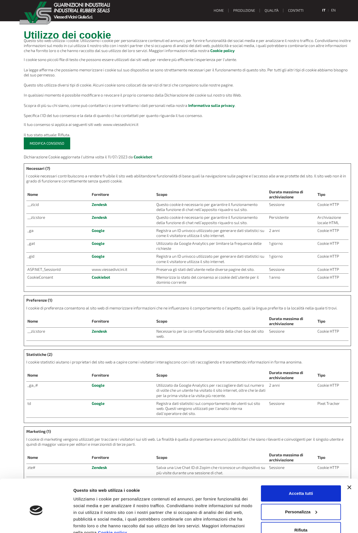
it (324, 10)
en (333, 10)
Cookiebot (143, 156)
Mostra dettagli (88, 522)
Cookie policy (112, 506)
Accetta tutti (301, 467)
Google (98, 230)
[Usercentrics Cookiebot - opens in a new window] (36, 522)
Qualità (272, 10)
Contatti (295, 10)
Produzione (244, 10)
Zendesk (99, 204)
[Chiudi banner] (349, 461)
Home (219, 10)
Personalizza (301, 485)
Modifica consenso (47, 143)
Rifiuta (301, 504)
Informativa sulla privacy (211, 105)
